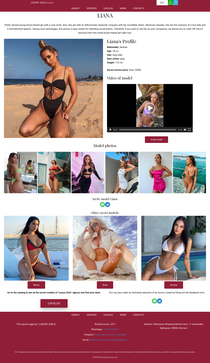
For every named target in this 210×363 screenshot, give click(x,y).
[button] (150, 108)
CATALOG (108, 8)
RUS (51, 3)
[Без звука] (185, 129)
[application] (150, 108)
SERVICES (92, 8)
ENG (48, 3)
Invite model (156, 139)
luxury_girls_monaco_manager (110, 334)
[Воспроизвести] (110, 129)
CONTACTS (138, 8)
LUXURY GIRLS (38, 2)
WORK (123, 8)
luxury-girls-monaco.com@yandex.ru (108, 339)
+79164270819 (111, 329)
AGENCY (75, 8)
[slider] (147, 129)
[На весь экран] (189, 129)
